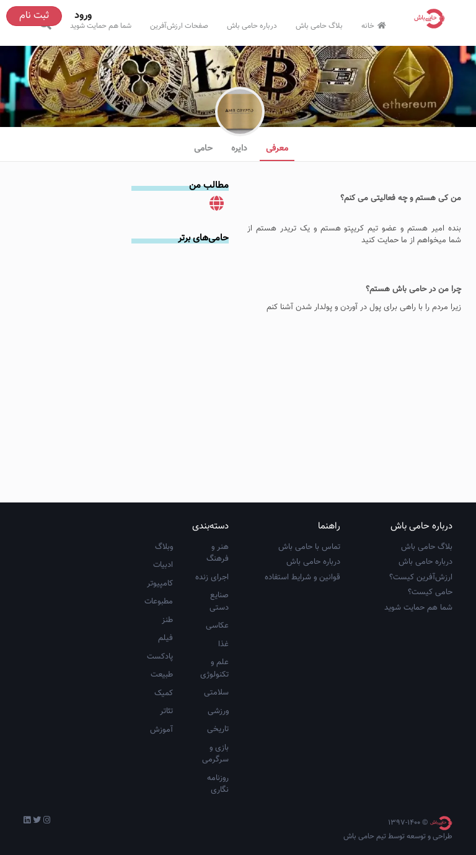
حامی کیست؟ (430, 592)
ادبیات (163, 565)
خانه (375, 26)
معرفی (277, 149)
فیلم (165, 638)
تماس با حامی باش (309, 547)
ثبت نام (34, 16)
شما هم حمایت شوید (100, 26)
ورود (83, 16)
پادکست (160, 657)
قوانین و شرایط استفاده (302, 577)
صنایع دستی (219, 601)
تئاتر (166, 711)
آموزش (161, 730)
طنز (167, 620)
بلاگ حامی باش (319, 26)
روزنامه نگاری (218, 784)
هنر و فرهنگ (217, 553)
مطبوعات (158, 601)
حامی (203, 149)
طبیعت (162, 675)
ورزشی (218, 711)
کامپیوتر (160, 583)
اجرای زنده (212, 577)
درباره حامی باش (252, 26)
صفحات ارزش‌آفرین (179, 26)
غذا (223, 644)
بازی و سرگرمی (215, 754)
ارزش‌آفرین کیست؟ (420, 577)
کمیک (163, 693)
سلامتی (216, 692)
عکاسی (217, 626)
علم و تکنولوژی (214, 668)
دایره (239, 149)
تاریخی (218, 729)
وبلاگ (164, 547)
